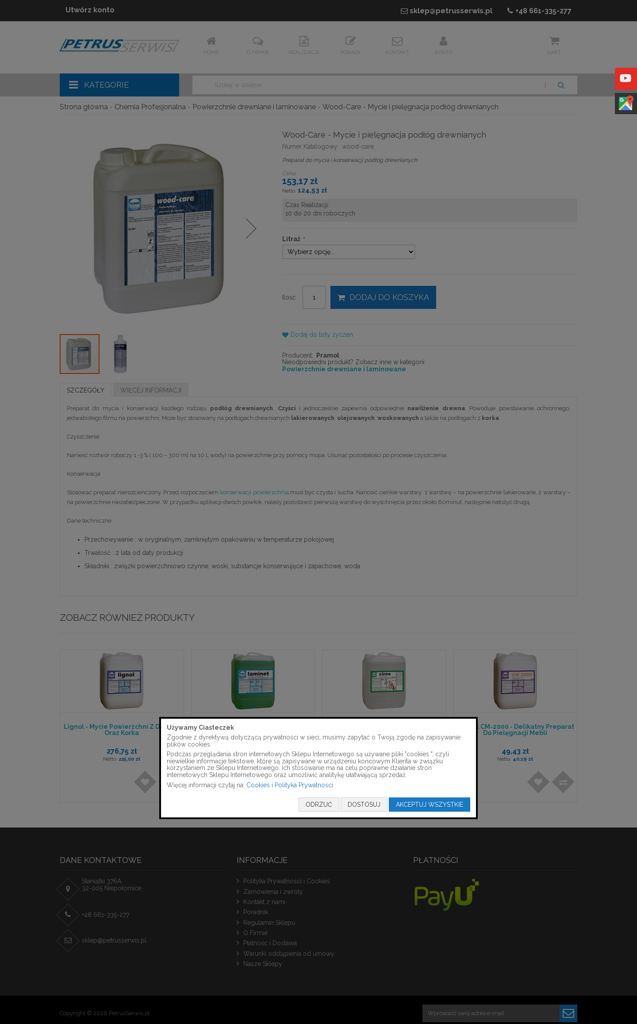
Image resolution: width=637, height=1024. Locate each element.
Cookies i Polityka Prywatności (289, 785)
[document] (318, 768)
